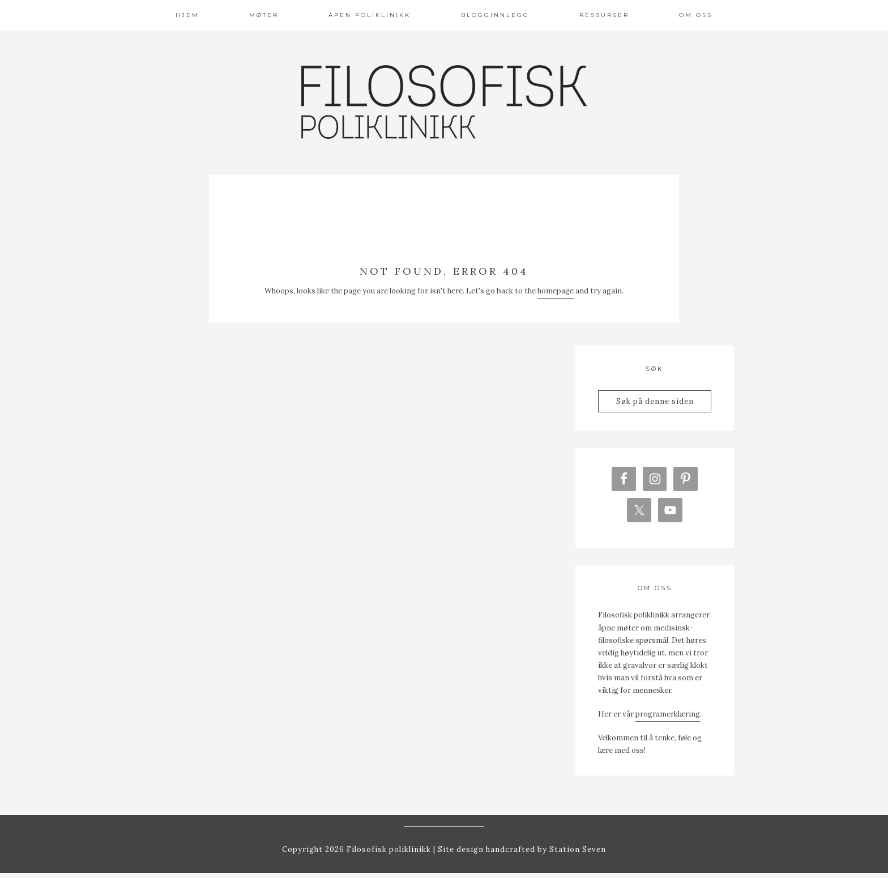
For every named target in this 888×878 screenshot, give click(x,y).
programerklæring (667, 718)
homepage (555, 291)
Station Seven (576, 854)
